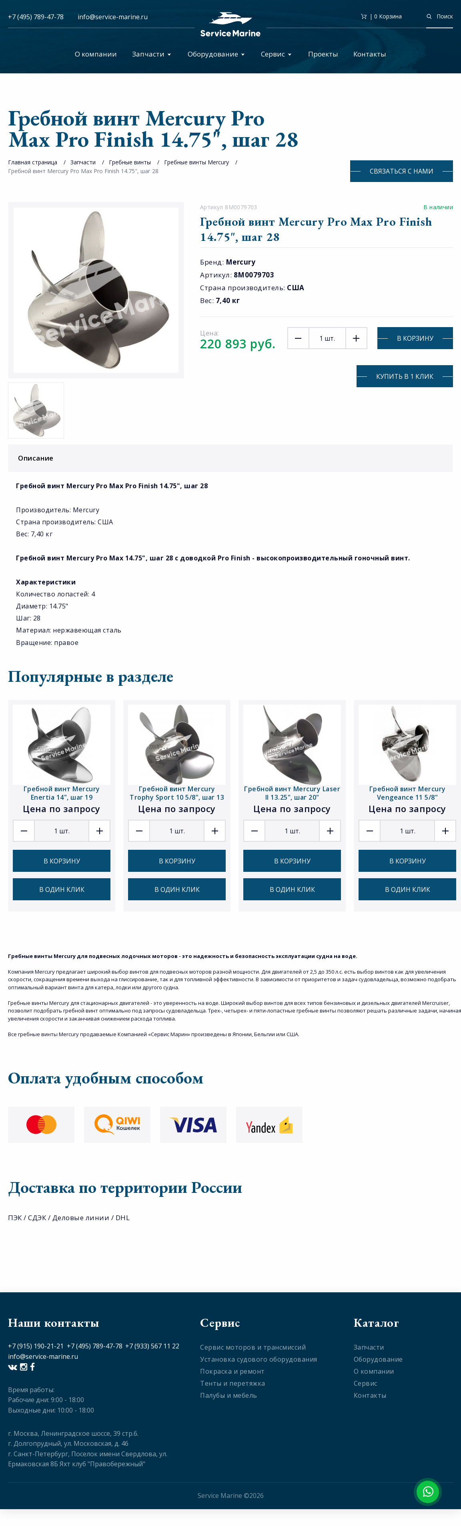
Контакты (369, 54)
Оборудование (216, 54)
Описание (232, 458)
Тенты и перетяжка (232, 1383)
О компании (96, 54)
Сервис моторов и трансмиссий (253, 1347)
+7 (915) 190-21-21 (36, 1346)
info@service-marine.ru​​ (113, 16)
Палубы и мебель (228, 1395)
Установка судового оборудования (258, 1359)
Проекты (323, 54)
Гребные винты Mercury (196, 162)
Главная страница (32, 162)
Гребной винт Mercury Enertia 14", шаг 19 (62, 793)
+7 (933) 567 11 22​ (152, 1346)
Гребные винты (130, 162)
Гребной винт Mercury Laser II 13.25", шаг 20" (292, 793)
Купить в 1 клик (404, 376)
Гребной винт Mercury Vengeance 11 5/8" (407, 793)
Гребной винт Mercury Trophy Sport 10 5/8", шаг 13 (177, 793)
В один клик (61, 889)
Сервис (276, 54)
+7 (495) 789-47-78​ (94, 1346)
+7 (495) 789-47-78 (36, 16)
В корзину (415, 338)
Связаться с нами (401, 171)
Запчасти (151, 54)
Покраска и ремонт (232, 1371)
